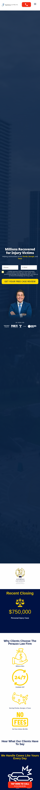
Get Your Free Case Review (20, 281)
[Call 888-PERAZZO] (26, 4)
